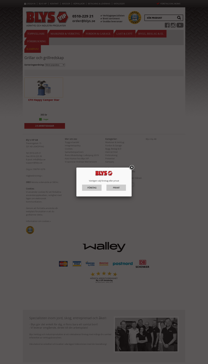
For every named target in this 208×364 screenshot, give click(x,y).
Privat (116, 187)
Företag (91, 187)
